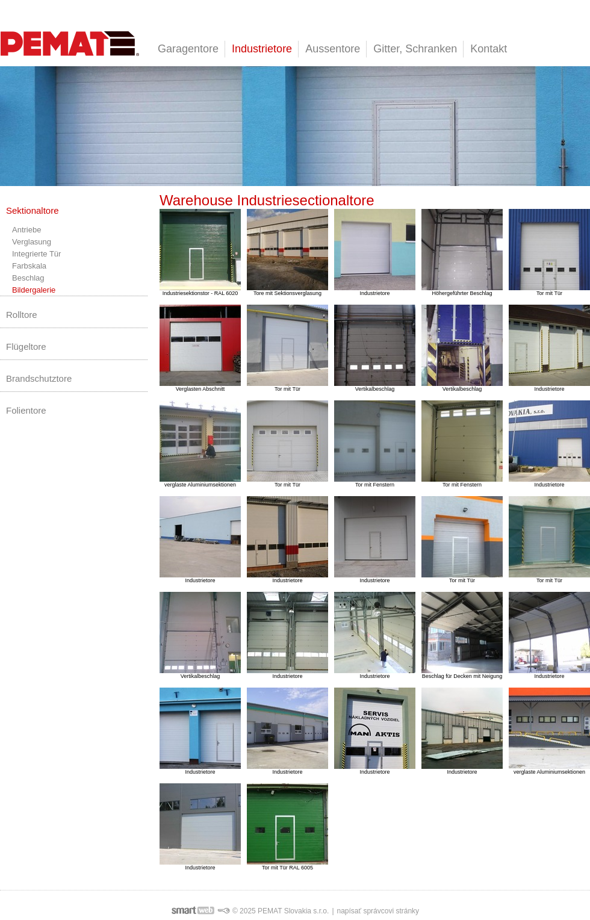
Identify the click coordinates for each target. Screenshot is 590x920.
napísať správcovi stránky (378, 911)
